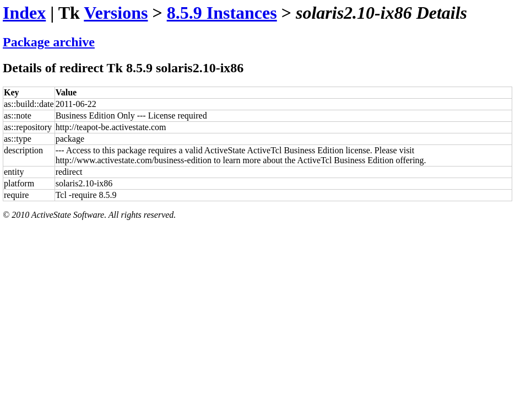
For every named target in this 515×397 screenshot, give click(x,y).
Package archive (49, 42)
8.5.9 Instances (222, 13)
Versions (116, 13)
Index (24, 13)
